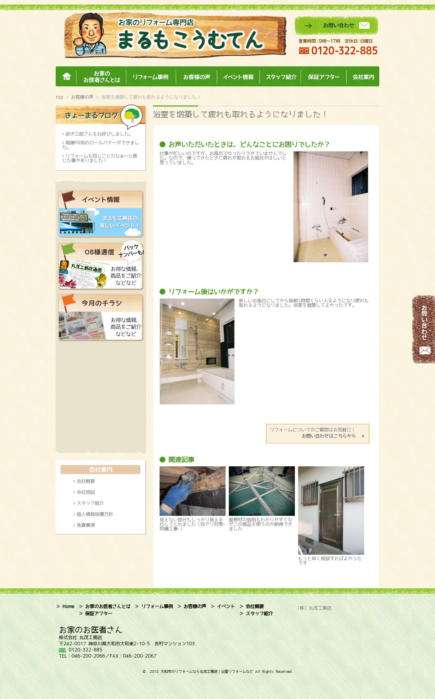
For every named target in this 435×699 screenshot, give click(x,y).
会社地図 (86, 492)
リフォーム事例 (151, 76)
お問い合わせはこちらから (329, 436)
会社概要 (86, 481)
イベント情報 (238, 76)
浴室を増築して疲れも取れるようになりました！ (241, 114)
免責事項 (86, 525)
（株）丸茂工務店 (313, 608)
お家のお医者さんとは (101, 76)
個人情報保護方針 (95, 514)
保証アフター (323, 76)
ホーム (66, 76)
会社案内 (362, 76)
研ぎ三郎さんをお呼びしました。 (99, 134)
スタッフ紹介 (280, 76)
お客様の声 (196, 76)
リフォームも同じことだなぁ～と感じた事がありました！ (99, 158)
